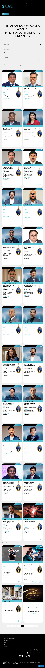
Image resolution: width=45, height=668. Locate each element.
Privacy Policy (32, 662)
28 (22, 626)
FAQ (4, 644)
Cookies (38, 662)
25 (15, 626)
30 (27, 626)
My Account (13, 13)
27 (20, 626)
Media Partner (6, 646)
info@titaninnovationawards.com (35, 652)
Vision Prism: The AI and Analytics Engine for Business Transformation (29, 565)
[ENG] (32, 613)
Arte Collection (18, 3)
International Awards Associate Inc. (13, 663)
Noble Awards (10, 3)
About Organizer (6, 640)
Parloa (4, 564)
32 (32, 626)
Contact (5, 642)
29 (25, 626)
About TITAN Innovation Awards (9, 638)
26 (17, 626)
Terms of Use (27, 662)
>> (36, 626)
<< (8, 626)
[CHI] (34, 613)
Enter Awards (5, 13)
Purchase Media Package (33, 607)
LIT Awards (3, 3)
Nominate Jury (6, 648)
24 (12, 626)
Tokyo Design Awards (26, 3)
